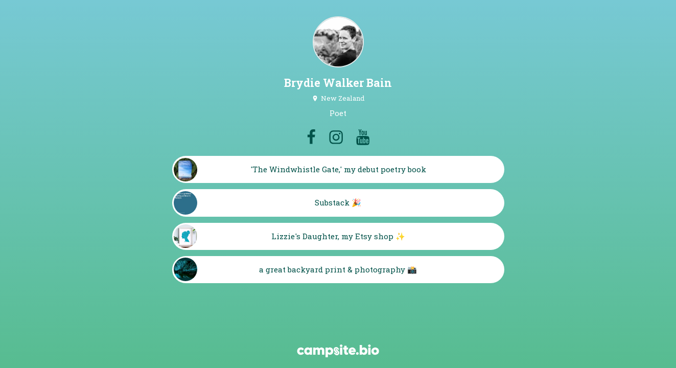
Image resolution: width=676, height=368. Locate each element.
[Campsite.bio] (338, 351)
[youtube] (363, 137)
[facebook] (311, 137)
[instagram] (335, 137)
